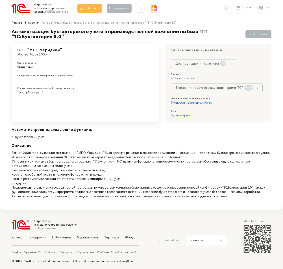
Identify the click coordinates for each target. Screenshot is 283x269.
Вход (268, 7)
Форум (130, 237)
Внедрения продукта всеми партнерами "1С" (214, 88)
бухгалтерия (180, 115)
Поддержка (66, 252)
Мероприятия (87, 237)
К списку (260, 34)
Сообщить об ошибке (109, 252)
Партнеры (111, 237)
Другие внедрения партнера (200, 64)
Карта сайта (132, 252)
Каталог (18, 237)
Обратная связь (85, 252)
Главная (17, 22)
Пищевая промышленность (191, 102)
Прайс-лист (50, 252)
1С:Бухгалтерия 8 (184, 78)
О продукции (119, 8)
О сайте (16, 252)
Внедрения (32, 22)
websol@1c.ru (125, 261)
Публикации (61, 237)
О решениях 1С (32, 252)
